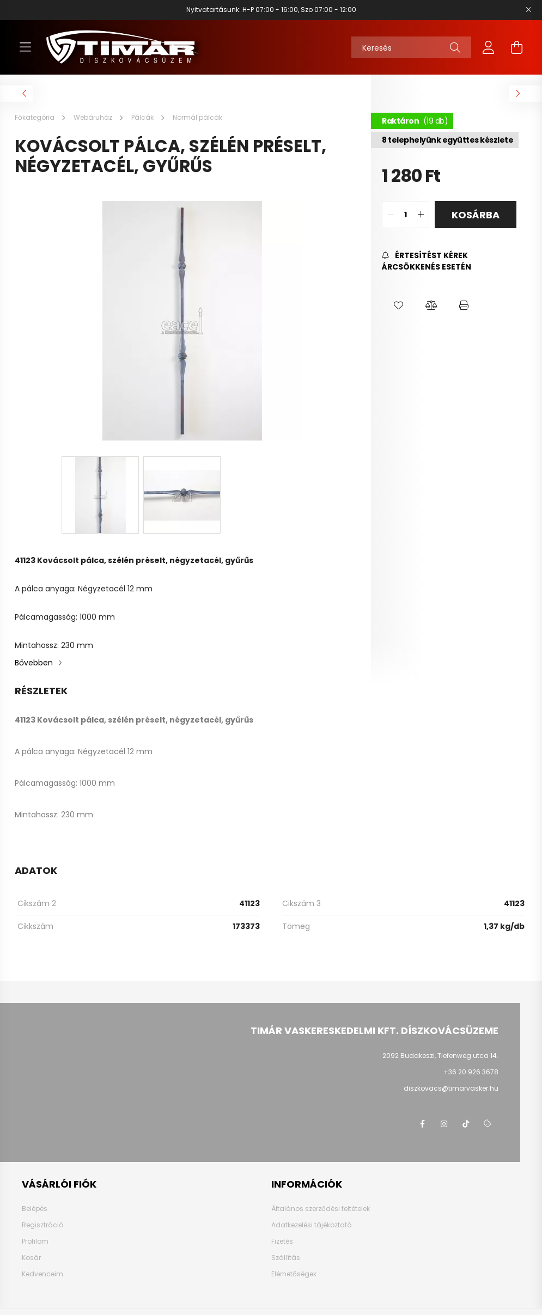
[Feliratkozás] (449, 261)
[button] (398, 305)
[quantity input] (405, 214)
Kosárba (476, 215)
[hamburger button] (25, 47)
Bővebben (34, 662)
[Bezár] (528, 10)
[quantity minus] (390, 214)
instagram (444, 1124)
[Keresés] (411, 47)
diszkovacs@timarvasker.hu (451, 1088)
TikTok (466, 1124)
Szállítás (285, 1258)
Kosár (31, 1258)
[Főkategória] (35, 117)
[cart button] (517, 47)
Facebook (422, 1124)
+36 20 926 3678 (470, 1072)
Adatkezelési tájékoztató (311, 1225)
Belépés (34, 1209)
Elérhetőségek (293, 1274)
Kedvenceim (42, 1274)
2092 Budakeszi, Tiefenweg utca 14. (440, 1055)
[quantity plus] (420, 214)
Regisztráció (42, 1225)
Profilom (35, 1241)
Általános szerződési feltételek (320, 1209)
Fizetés (282, 1241)
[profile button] (489, 47)
